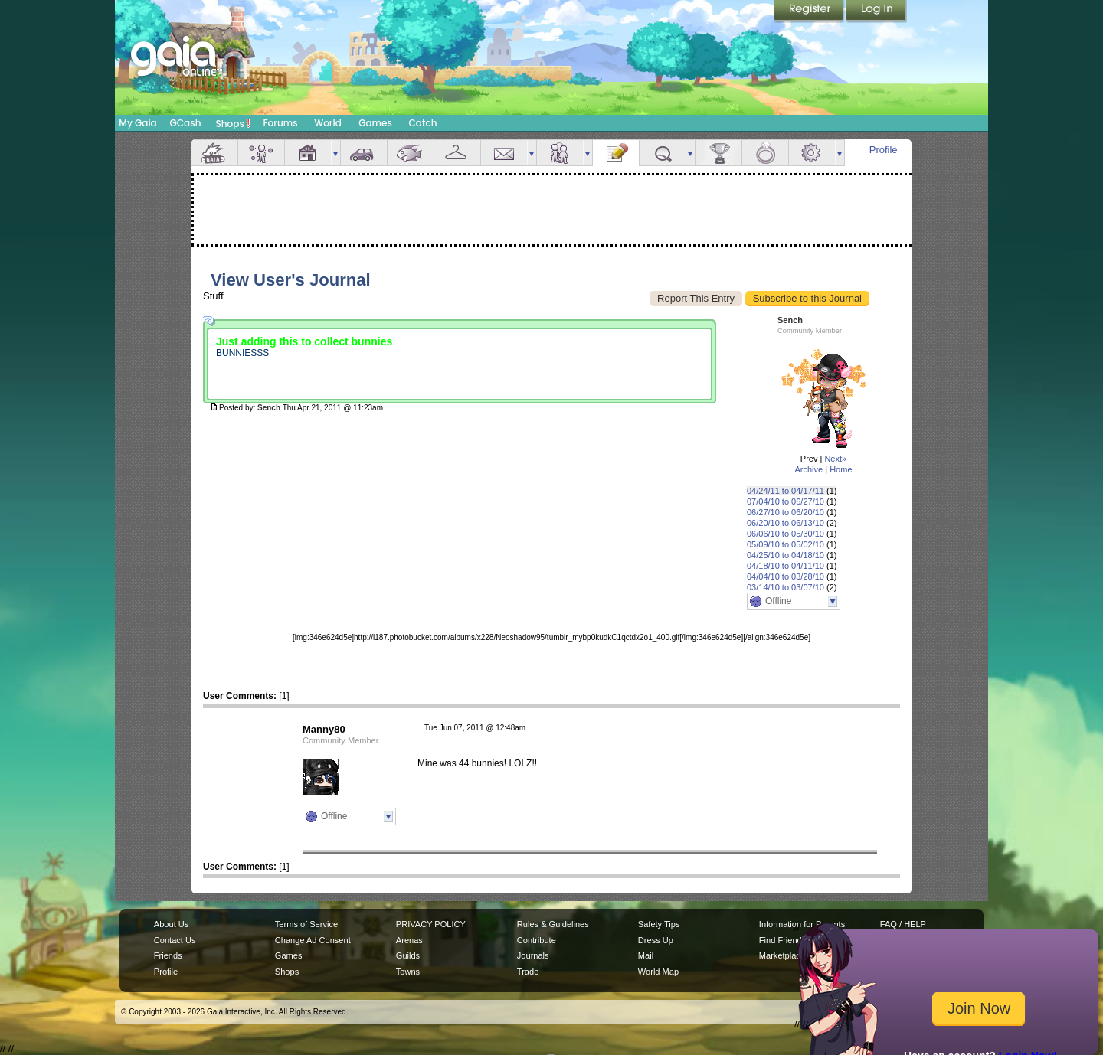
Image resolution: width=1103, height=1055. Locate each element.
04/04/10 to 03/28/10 (785, 576)
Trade (527, 971)
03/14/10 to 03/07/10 (785, 587)
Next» (835, 458)
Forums (280, 122)
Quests (663, 152)
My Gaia (137, 122)
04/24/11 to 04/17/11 (785, 490)
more (335, 152)
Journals (533, 955)
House (308, 152)
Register (810, 11)
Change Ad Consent (313, 940)
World (328, 122)
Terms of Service (306, 924)
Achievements (718, 152)
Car (364, 152)
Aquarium (411, 152)
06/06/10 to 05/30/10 (785, 533)
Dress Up (655, 940)
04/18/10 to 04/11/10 (785, 565)
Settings (812, 152)
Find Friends (782, 940)
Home (841, 469)
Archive (808, 469)
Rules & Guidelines (553, 924)
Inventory (457, 152)
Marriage (765, 152)
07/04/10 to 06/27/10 (785, 501)
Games (375, 122)
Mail (504, 152)
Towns (408, 971)
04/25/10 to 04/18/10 (785, 555)
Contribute (536, 940)
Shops (233, 123)
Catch (423, 122)
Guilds (408, 955)
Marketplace (782, 955)
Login (876, 11)
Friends (560, 152)
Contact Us (175, 940)
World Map (658, 971)
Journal (616, 152)
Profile (883, 149)
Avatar (261, 152)
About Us (171, 924)
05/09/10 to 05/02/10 (785, 544)
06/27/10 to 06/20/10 (785, 512)
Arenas (409, 940)
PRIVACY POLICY (431, 924)
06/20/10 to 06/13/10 (785, 523)
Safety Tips (659, 924)
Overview (214, 152)
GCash (185, 122)
